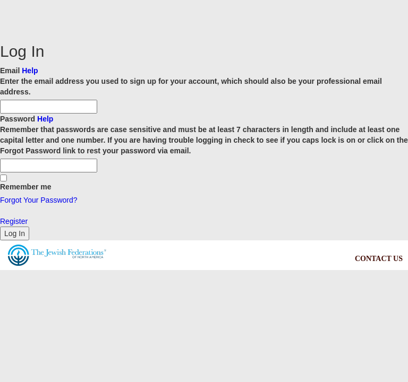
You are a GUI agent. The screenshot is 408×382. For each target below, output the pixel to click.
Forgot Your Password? (39, 200)
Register (14, 221)
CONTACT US (379, 259)
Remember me (26, 183)
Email (204, 81)
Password (204, 135)
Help (30, 70)
